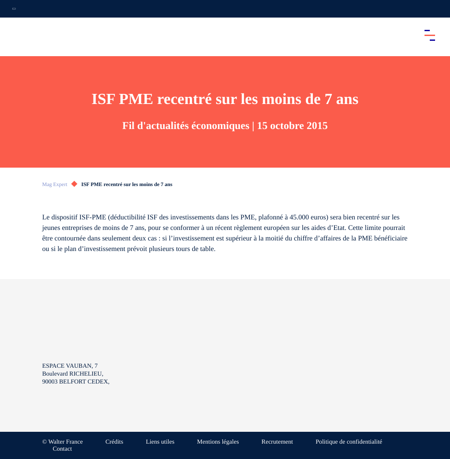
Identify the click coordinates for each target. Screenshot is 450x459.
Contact (62, 449)
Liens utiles (160, 442)
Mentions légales (218, 442)
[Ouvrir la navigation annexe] (14, 9)
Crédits (114, 442)
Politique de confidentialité (349, 442)
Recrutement (277, 442)
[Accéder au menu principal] (429, 35)
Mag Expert (54, 184)
